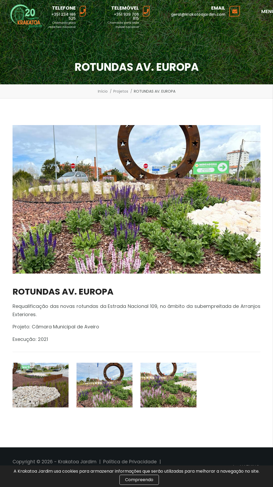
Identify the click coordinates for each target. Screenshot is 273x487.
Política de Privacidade (130, 462)
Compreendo (139, 480)
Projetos (120, 91)
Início (103, 91)
